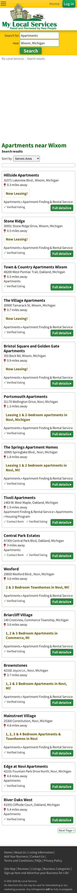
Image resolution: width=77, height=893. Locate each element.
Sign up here (12, 873)
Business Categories (56, 869)
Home (8, 852)
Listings (36, 869)
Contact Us (37, 856)
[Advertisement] (38, 101)
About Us (20, 852)
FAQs (38, 860)
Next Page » (66, 830)
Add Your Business (16, 856)
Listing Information (40, 852)
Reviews (23, 869)
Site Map (10, 869)
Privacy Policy (53, 860)
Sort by (7, 158)
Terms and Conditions (18, 860)
